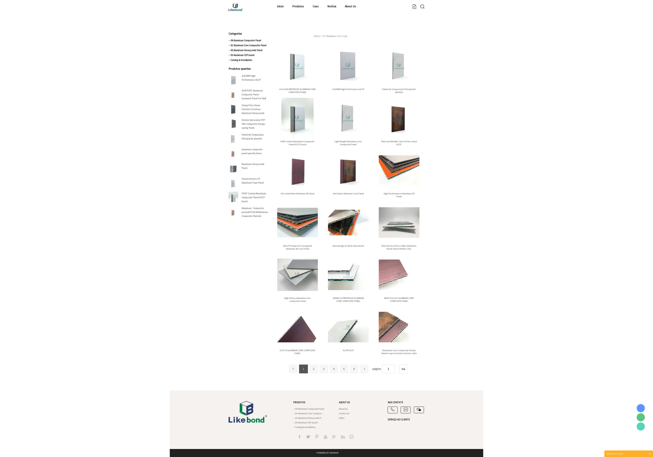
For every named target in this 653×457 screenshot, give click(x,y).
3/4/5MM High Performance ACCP (251, 78)
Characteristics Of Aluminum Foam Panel (253, 180)
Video (341, 418)
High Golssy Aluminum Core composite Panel (297, 300)
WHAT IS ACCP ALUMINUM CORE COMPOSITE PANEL (399, 300)
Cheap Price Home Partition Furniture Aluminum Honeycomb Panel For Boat (253, 110)
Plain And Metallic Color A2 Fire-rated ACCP (399, 143)
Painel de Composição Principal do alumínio (253, 136)
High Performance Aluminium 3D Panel (399, 195)
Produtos (302, 22)
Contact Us (344, 413)
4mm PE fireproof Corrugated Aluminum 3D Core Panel (297, 247)
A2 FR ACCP (348, 350)
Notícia (347, 22)
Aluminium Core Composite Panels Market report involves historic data (399, 352)
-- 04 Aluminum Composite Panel (245, 40)
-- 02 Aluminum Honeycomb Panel (245, 50)
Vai (403, 369)
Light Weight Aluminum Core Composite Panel (348, 143)
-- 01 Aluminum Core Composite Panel (247, 45)
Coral (641, 408)
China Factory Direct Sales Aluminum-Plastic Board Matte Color (399, 247)
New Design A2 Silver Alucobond (348, 246)
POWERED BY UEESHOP (328, 452)
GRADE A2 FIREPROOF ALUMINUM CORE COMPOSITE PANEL (348, 300)
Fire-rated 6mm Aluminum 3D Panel (297, 193)
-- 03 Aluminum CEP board (241, 55)
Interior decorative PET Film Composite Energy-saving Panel (254, 124)
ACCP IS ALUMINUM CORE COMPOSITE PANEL (297, 352)
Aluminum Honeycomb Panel (253, 166)
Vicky (641, 426)
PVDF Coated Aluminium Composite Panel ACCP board (254, 197)
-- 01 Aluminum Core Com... (334, 36)
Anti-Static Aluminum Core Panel (348, 193)
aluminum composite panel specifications (252, 151)
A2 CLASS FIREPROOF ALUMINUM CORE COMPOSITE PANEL (297, 91)
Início (279, 22)
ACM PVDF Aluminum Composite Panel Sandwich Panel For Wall (254, 94)
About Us (371, 22)
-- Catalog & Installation (240, 60)
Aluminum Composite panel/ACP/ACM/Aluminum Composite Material (255, 212)
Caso (326, 22)
